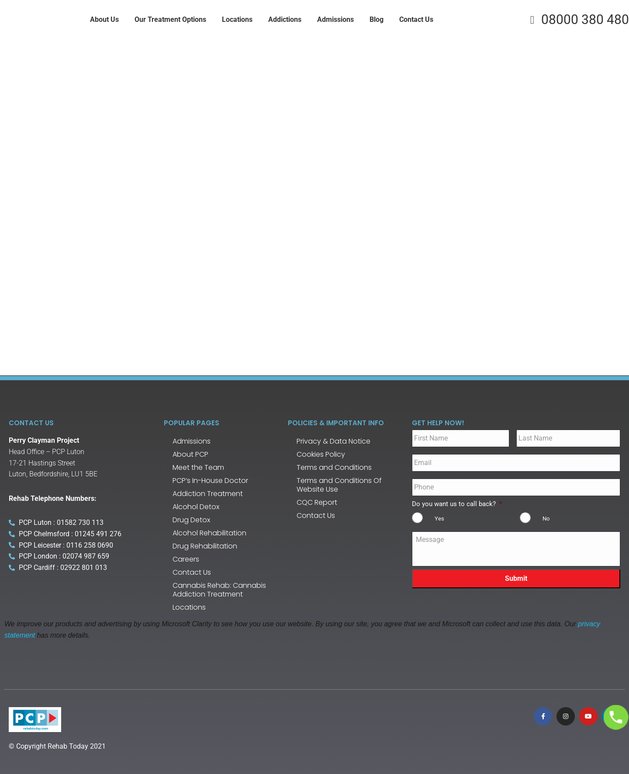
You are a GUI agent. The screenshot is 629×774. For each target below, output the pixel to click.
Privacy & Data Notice (333, 441)
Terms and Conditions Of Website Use (339, 485)
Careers (186, 559)
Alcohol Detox (196, 507)
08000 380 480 (577, 19)
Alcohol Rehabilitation (209, 533)
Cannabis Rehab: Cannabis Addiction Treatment (219, 589)
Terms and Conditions (334, 467)
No (546, 518)
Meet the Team (198, 467)
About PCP (190, 454)
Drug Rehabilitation (205, 546)
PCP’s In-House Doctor (210, 481)
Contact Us (192, 572)
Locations (189, 607)
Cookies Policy (321, 454)
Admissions (192, 441)
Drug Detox (191, 520)
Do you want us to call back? (457, 504)
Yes (439, 518)
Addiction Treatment (208, 494)
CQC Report (317, 502)
